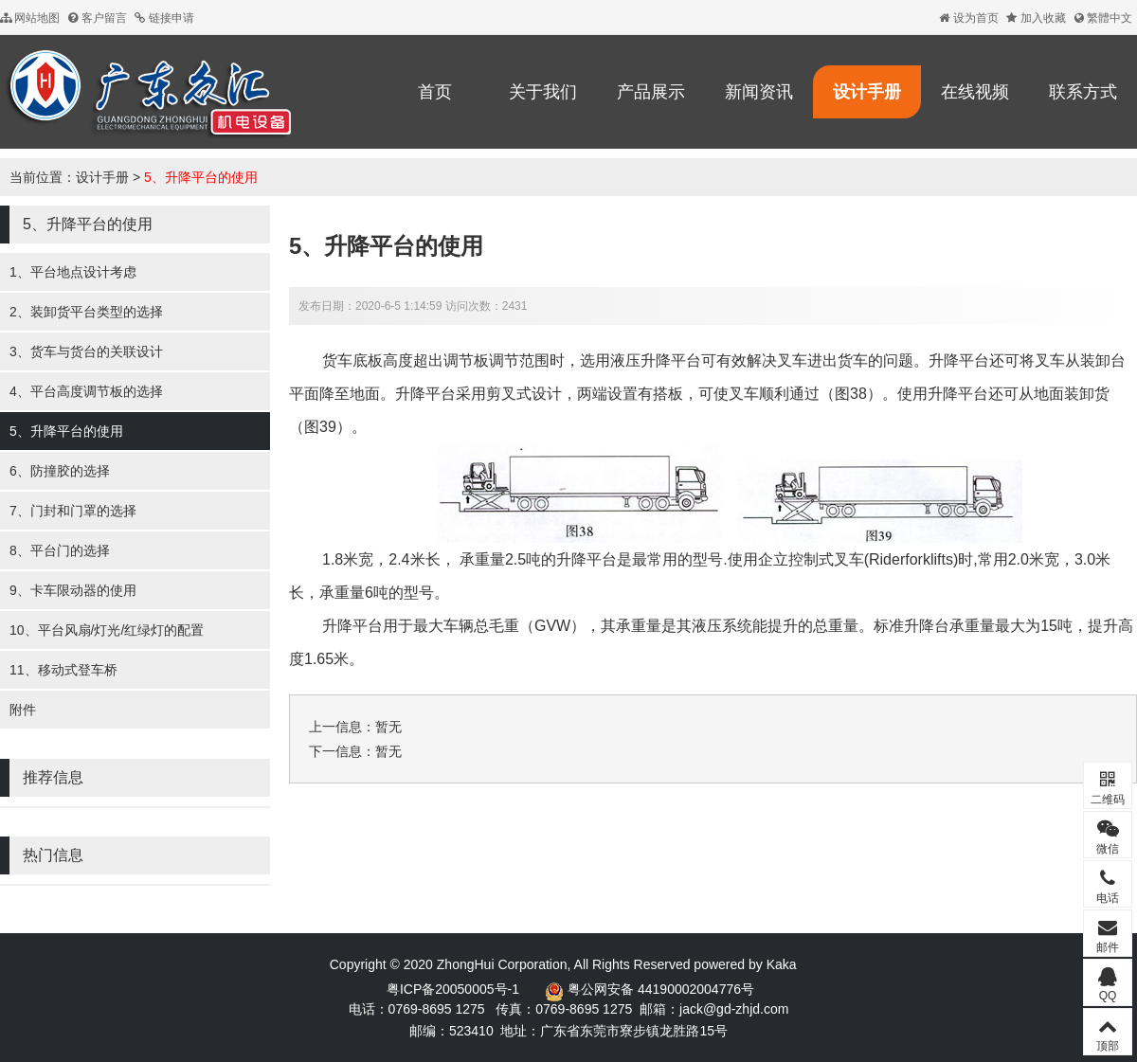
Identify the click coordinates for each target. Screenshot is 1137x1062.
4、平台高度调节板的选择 (86, 391)
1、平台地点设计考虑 (72, 271)
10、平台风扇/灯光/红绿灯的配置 (106, 630)
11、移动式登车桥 (63, 669)
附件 (22, 709)
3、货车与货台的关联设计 (86, 351)
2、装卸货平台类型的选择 (86, 311)
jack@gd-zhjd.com (733, 1009)
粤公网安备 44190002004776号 (661, 989)
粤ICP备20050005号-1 (453, 989)
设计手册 (867, 91)
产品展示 (651, 91)
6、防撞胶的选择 (59, 470)
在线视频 (975, 91)
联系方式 (1083, 91)
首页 (435, 91)
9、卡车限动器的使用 (72, 590)
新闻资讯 (759, 91)
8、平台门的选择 (59, 550)
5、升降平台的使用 (201, 177)
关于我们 (543, 91)
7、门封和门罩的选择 (72, 510)
